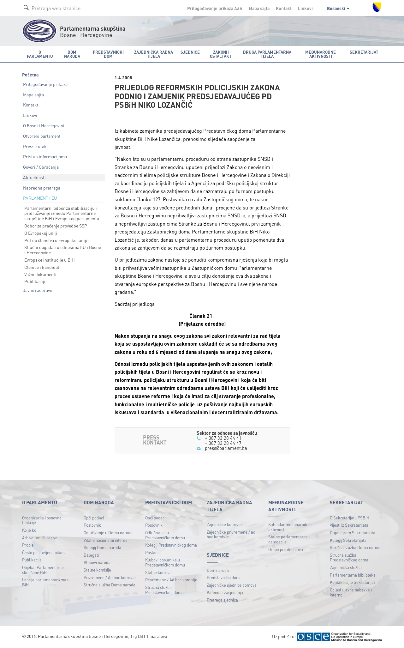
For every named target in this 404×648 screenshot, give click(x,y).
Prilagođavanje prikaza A (214, 8)
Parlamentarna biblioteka (353, 575)
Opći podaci (94, 517)
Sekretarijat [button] (364, 52)
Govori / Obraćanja (41, 167)
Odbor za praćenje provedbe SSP (55, 225)
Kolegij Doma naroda (102, 547)
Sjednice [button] (190, 52)
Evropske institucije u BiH (49, 260)
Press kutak (35, 146)
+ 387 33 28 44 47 (223, 443)
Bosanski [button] (338, 8)
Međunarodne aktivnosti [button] (320, 54)
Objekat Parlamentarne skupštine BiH (43, 570)
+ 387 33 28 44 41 (223, 438)
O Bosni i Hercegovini (43, 125)
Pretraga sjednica (222, 600)
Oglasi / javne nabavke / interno (351, 592)
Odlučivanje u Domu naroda (108, 532)
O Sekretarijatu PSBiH (349, 517)
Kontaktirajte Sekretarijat (352, 582)
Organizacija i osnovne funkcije (42, 520)
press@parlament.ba (226, 448)
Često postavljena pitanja (44, 552)
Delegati (91, 555)
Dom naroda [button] (72, 54)
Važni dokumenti (40, 274)
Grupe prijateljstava (285, 549)
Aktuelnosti (34, 177)
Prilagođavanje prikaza (45, 84)
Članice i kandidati (42, 267)
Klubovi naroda (97, 562)
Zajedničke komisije (224, 524)
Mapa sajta (259, 8)
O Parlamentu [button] (40, 54)
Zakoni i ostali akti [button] (221, 54)
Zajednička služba (346, 567)
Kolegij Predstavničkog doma (171, 545)
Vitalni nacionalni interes (105, 540)
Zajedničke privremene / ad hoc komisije (231, 534)
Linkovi (305, 8)
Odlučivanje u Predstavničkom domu (165, 535)
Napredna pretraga (41, 188)
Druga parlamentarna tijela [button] (267, 54)
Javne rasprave (37, 290)
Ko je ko (29, 530)
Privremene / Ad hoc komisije (110, 577)
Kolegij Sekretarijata (348, 540)
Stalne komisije (97, 569)
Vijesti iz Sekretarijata (349, 525)
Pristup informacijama (45, 156)
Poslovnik (92, 525)
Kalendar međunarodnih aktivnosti (290, 527)
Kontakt (284, 8)
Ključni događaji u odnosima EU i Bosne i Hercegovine (62, 249)
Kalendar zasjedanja (225, 592)
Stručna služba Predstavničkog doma (164, 589)
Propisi (28, 545)
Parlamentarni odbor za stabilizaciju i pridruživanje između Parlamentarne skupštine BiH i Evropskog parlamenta (61, 213)
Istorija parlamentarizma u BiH (45, 582)
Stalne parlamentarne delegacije (288, 539)
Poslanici (153, 552)
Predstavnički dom (223, 577)
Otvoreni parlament (42, 136)
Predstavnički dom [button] (108, 54)
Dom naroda (218, 570)
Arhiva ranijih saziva (39, 537)
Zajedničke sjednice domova (232, 585)
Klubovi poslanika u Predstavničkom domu (165, 562)
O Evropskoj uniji (40, 233)
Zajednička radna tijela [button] (153, 54)
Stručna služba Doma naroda (109, 584)
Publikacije (35, 281)
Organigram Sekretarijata (352, 532)
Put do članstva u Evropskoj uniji (55, 240)
